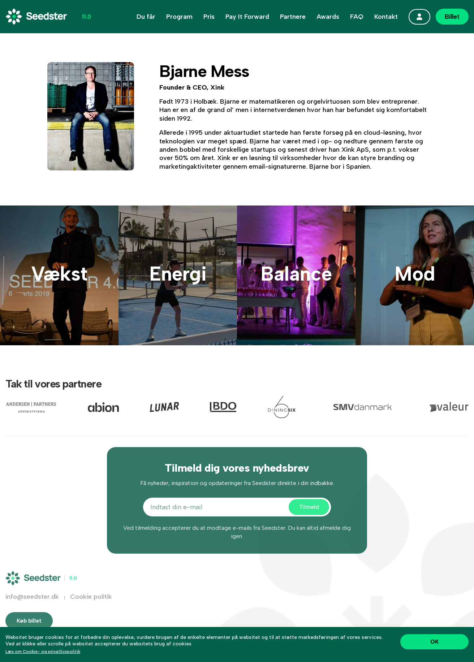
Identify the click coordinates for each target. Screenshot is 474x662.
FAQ (356, 16)
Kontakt (386, 16)
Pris (209, 16)
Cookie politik (91, 608)
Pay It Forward (247, 16)
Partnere (293, 16)
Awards (327, 16)
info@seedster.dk (32, 608)
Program (179, 16)
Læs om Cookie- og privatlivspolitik (42, 651)
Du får (146, 16)
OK (434, 641)
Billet (452, 17)
